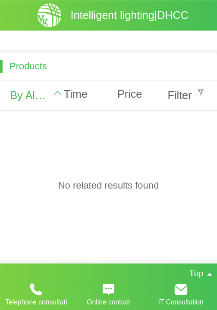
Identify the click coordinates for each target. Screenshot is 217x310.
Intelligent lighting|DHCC (129, 15)
